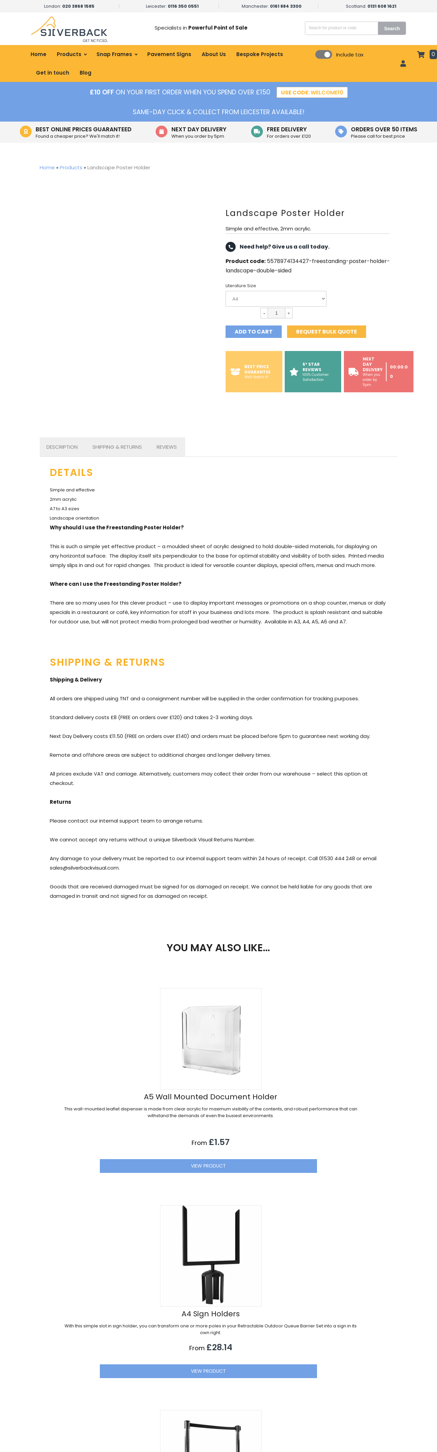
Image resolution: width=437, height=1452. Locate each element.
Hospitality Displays (164, 1359)
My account (258, 1359)
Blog (85, 72)
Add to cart (254, 332)
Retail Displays (158, 1347)
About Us (214, 54)
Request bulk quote (326, 332)
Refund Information (267, 1404)
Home (38, 54)
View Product (105, 1194)
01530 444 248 (335, 1373)
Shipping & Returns (117, 446)
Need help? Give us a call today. (277, 247)
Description (62, 446)
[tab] (62, 447)
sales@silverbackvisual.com (350, 1360)
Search (392, 28)
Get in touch (52, 72)
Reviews (167, 446)
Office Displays (159, 1381)
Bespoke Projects (259, 54)
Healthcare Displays (165, 1370)
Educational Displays (165, 1404)
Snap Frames (114, 54)
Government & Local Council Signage (186, 1393)
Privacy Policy (260, 1381)
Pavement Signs (169, 54)
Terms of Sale (260, 1393)
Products (69, 54)
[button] (390, 1302)
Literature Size (241, 286)
